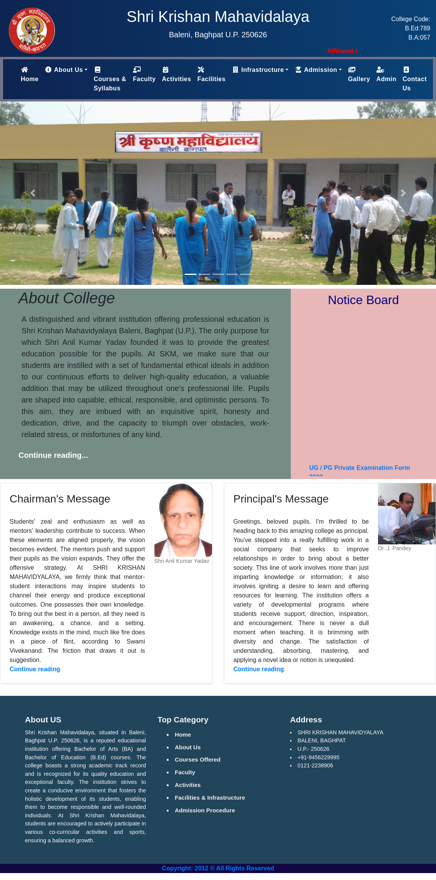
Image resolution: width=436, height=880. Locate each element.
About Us (188, 747)
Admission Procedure (205, 810)
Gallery (359, 74)
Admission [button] (316, 70)
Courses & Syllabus (110, 79)
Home (31, 74)
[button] (32, 193)
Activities (176, 74)
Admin (386, 74)
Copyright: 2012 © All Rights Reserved (218, 868)
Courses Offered (197, 759)
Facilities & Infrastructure (210, 797)
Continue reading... (53, 455)
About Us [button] (64, 70)
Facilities (211, 74)
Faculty (144, 74)
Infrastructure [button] (258, 70)
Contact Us (415, 79)
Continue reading (35, 669)
